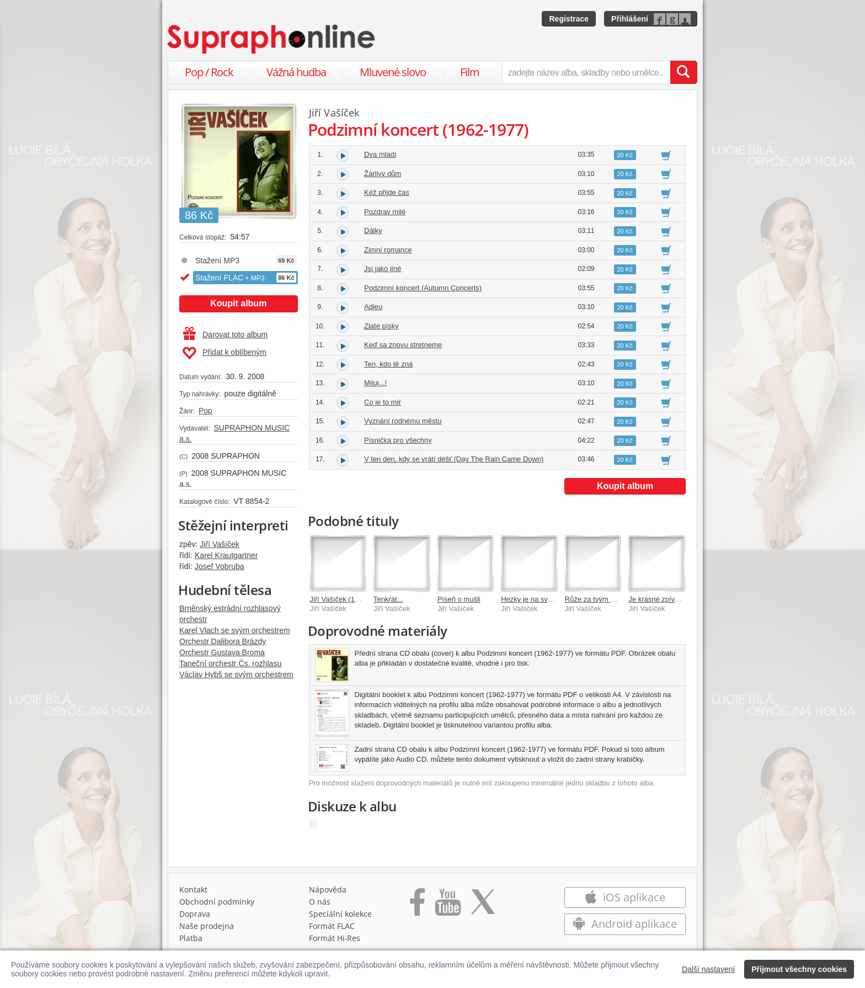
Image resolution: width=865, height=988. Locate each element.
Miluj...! (375, 383)
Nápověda (327, 889)
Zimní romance (388, 250)
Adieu (373, 306)
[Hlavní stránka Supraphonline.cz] (272, 39)
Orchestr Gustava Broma (222, 652)
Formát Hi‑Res (335, 938)
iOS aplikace (624, 897)
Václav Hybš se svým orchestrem (236, 674)
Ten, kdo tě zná (388, 364)
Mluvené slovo (393, 72)
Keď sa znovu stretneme (403, 345)
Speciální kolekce (340, 914)
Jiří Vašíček (219, 544)
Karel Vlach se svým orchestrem (234, 630)
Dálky (373, 230)
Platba (190, 938)
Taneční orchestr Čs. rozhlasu (230, 663)
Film (469, 72)
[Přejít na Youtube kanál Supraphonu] (447, 906)
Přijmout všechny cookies (799, 969)
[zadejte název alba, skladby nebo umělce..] (586, 72)
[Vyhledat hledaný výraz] (683, 72)
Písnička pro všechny (398, 440)
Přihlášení (629, 18)
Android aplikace (625, 923)
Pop (205, 410)
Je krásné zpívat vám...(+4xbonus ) (684, 599)
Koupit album (238, 303)
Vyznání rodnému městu (402, 421)
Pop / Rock (209, 72)
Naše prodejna (206, 926)
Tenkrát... (388, 599)
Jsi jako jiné (382, 268)
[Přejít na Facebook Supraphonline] (417, 906)
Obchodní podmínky (216, 901)
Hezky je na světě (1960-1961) (550, 599)
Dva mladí (380, 154)
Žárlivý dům (382, 173)
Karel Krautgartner (226, 555)
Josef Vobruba (219, 566)
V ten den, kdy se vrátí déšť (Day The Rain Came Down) (453, 459)
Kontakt (193, 889)
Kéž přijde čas (386, 192)
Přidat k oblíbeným (224, 353)
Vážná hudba (296, 72)
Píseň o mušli (458, 599)
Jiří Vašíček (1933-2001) (349, 599)
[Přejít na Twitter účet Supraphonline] (482, 906)
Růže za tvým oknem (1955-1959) (619, 599)
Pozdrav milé (384, 212)
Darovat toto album (225, 334)
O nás (319, 901)
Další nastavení (708, 969)
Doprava (194, 914)
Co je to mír (382, 402)
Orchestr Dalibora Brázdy (222, 641)
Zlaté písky (381, 326)
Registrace (569, 18)
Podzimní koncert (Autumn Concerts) (423, 288)
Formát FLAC (332, 926)
